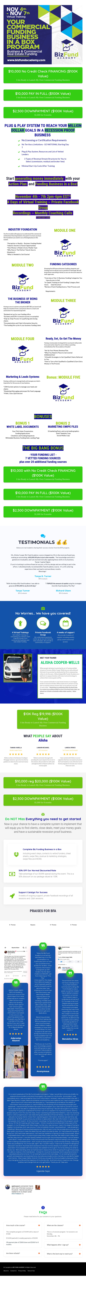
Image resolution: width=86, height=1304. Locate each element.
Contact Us (13, 1270)
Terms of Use (31, 1270)
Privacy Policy (22, 1270)
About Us (6, 1270)
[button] (39, 1225)
